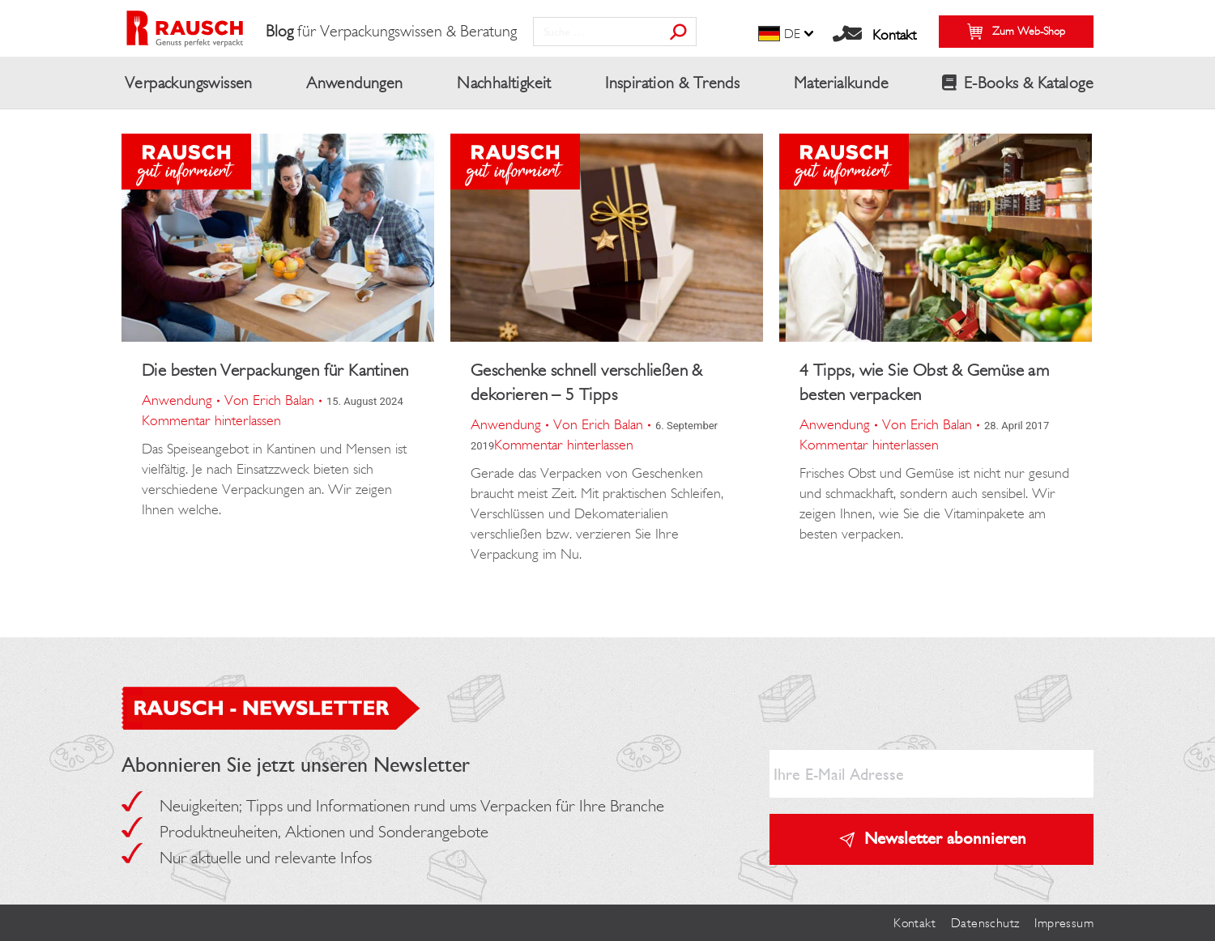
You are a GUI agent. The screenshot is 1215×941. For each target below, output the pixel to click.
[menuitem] (787, 34)
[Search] (615, 31)
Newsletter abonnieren (945, 838)
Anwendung (177, 400)
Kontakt (894, 35)
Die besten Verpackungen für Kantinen (275, 370)
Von (269, 400)
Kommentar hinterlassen (211, 420)
